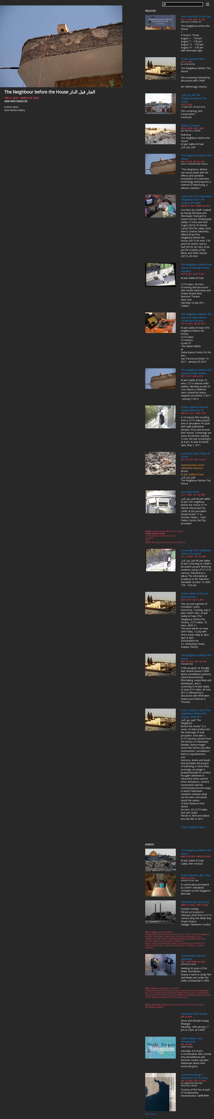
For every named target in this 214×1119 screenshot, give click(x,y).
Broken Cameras (190, 125)
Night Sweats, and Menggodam (191, 1040)
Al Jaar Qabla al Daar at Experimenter (194, 595)
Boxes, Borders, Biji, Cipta (195, 875)
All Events (150, 1114)
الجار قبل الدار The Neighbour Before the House (193, 98)
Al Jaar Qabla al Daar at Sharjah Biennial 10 (194, 408)
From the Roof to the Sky (195, 16)
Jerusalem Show (190, 491)
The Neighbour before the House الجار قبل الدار (49, 92)
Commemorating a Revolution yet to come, (194, 1076)
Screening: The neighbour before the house (196, 552)
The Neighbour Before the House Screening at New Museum (196, 268)
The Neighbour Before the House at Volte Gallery (196, 371)
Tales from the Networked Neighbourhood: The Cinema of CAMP (196, 200)
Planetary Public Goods (194, 1013)
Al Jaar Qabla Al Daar (193, 58)
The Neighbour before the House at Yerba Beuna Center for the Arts (196, 317)
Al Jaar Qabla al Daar (193, 827)
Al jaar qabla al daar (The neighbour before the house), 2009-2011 (195, 713)
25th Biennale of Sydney (195, 902)
